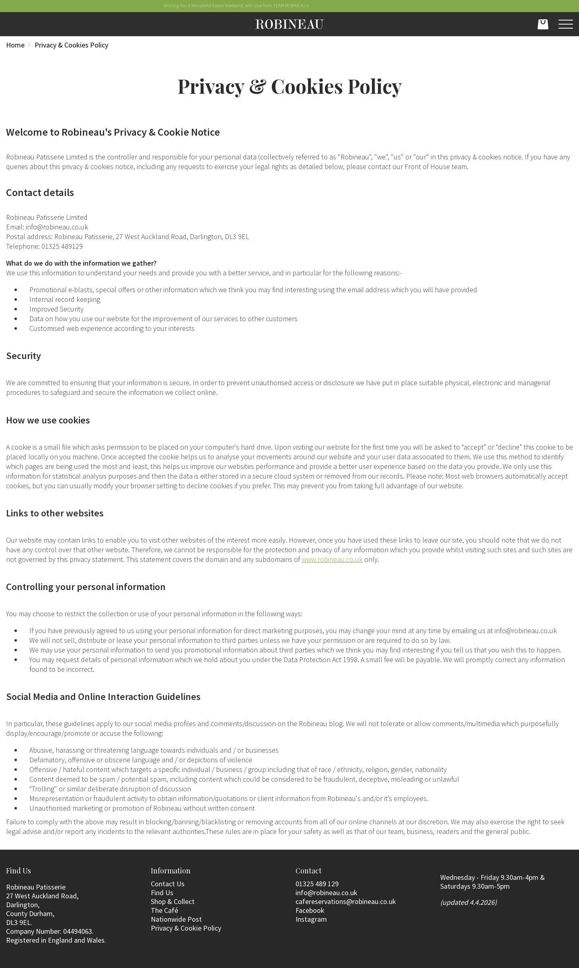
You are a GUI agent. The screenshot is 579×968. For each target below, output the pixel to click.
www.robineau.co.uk (332, 559)
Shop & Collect (173, 901)
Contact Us (168, 883)
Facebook (310, 910)
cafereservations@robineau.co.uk (346, 901)
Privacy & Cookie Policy (186, 928)
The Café (164, 910)
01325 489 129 (317, 883)
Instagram (311, 919)
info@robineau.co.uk (326, 892)
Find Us (162, 892)
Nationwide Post (176, 919)
